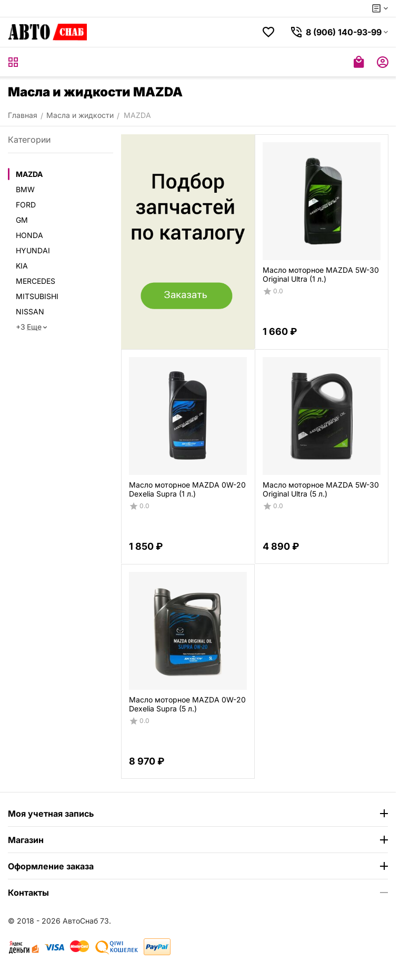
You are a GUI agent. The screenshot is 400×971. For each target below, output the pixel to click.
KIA (22, 265)
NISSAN (30, 311)
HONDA (29, 235)
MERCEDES (35, 280)
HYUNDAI (33, 250)
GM (22, 219)
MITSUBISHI (37, 296)
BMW (25, 189)
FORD (26, 204)
